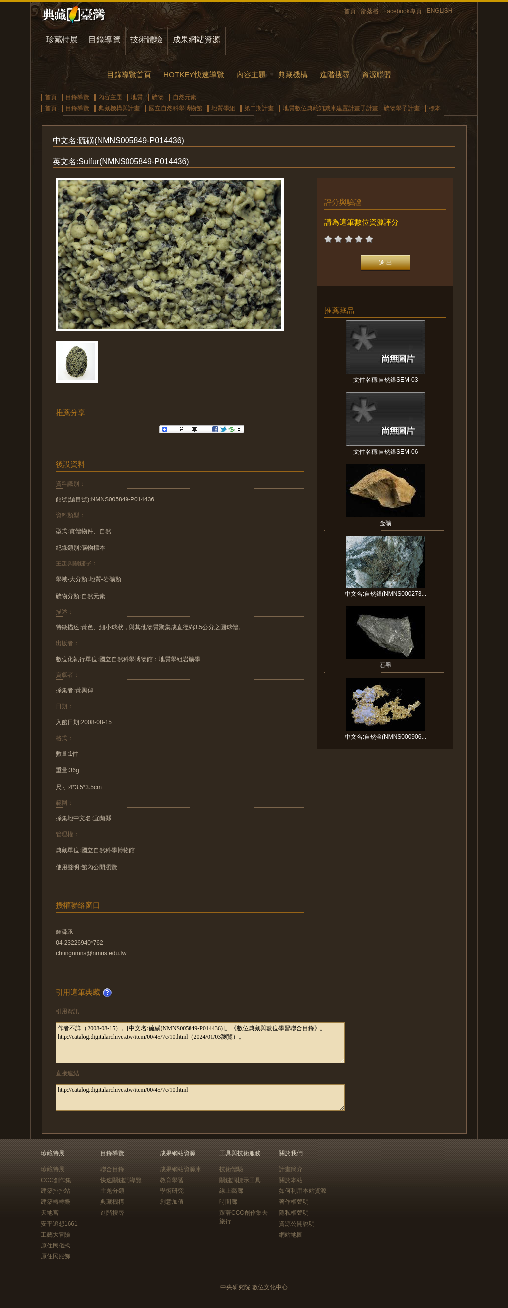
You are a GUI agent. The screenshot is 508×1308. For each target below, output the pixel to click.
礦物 (158, 97)
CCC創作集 (56, 1180)
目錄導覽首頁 (129, 74)
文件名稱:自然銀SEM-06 (385, 451)
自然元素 (184, 97)
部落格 (370, 11)
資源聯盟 (376, 74)
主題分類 (112, 1190)
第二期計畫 (259, 108)
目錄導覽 (104, 39)
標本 (435, 108)
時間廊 (228, 1201)
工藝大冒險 (55, 1234)
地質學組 (223, 108)
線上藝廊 (231, 1190)
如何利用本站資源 (302, 1190)
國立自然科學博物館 (175, 108)
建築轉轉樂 (55, 1201)
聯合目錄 (112, 1169)
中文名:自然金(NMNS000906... (386, 736)
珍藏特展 (62, 39)
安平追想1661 (59, 1223)
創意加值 (172, 1201)
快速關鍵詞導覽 (121, 1180)
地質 (137, 97)
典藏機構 (293, 74)
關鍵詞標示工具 (240, 1180)
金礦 (385, 523)
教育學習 (172, 1180)
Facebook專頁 (402, 11)
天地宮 (50, 1212)
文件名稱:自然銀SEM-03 (385, 379)
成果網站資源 (196, 39)
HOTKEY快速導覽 (193, 74)
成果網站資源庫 (180, 1169)
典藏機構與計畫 (119, 108)
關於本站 (291, 1180)
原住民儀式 (55, 1245)
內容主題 (251, 74)
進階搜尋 (335, 74)
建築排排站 (55, 1190)
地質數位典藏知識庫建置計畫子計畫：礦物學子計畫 (351, 108)
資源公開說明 (297, 1223)
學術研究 (172, 1190)
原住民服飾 (55, 1256)
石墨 (385, 665)
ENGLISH (440, 10)
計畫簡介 (291, 1169)
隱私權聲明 (294, 1212)
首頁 (350, 11)
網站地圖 (291, 1234)
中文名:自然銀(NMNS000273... (386, 593)
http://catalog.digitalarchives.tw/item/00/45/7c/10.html (200, 1097)
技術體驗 (146, 39)
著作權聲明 (294, 1201)
